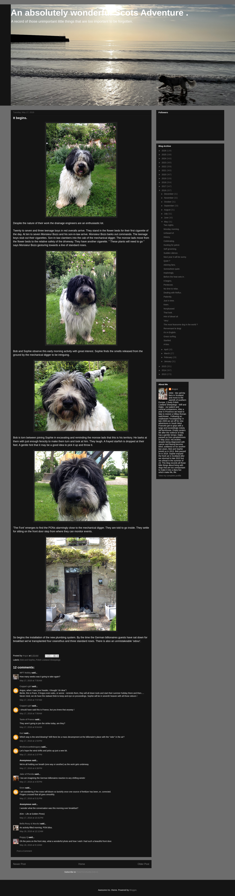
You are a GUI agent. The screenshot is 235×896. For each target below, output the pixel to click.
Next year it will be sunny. (175, 257)
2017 (164, 186)
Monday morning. (171, 229)
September (169, 206)
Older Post (143, 864)
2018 (164, 182)
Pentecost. (168, 285)
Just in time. (169, 300)
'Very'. (166, 320)
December (169, 194)
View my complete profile (170, 475)
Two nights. (169, 225)
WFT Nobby (25, 673)
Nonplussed (169, 309)
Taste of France (27, 719)
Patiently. (168, 297)
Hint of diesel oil (171, 316)
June (166, 217)
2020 (164, 174)
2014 (164, 370)
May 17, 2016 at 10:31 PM (31, 818)
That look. (168, 312)
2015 (164, 366)
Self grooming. (170, 249)
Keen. (166, 304)
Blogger (132, 890)
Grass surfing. (170, 336)
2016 (164, 190)
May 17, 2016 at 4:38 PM (31, 768)
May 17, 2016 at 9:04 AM (31, 727)
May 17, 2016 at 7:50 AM (31, 680)
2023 (164, 162)
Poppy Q (24, 837)
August (167, 210)
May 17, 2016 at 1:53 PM (31, 741)
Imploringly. (169, 273)
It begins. (168, 281)
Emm (22, 788)
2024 (164, 158)
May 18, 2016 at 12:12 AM (31, 831)
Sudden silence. (171, 253)
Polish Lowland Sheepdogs (48, 660)
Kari (22, 733)
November (169, 198)
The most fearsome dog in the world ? (181, 324)
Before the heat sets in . (174, 277)
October (168, 202)
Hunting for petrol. (172, 245)
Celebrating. (169, 241)
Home (81, 864)
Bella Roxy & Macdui (30, 823)
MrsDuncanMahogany (30, 747)
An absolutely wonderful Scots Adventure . (99, 12)
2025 (164, 154)
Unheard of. (169, 233)
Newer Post (19, 864)
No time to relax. (171, 289)
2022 (164, 166)
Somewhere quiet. (172, 269)
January (168, 361)
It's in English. (170, 332)
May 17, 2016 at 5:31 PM (31, 798)
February (168, 357)
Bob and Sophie (27, 660)
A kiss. (166, 344)
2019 (164, 178)
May (166, 222)
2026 (164, 150)
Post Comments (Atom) (87, 872)
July (166, 214)
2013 (164, 374)
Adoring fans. (170, 265)
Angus (175, 389)
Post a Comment (24, 851)
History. (167, 237)
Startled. (167, 340)
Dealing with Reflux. (173, 292)
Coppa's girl (25, 686)
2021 (164, 170)
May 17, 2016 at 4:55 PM (31, 782)
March (167, 353)
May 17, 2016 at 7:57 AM (31, 700)
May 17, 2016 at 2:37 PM (31, 754)
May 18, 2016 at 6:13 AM (31, 845)
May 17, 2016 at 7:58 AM (31, 713)
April (166, 349)
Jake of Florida (27, 774)
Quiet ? (167, 261)
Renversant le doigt (172, 328)
